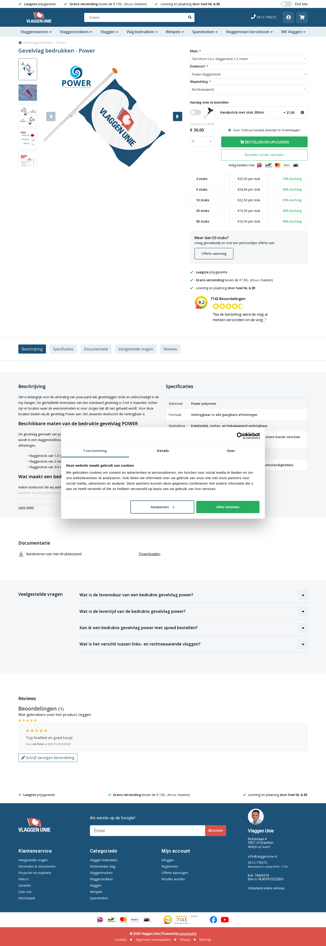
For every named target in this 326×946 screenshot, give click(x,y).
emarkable (188, 933)
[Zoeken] (139, 17)
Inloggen (167, 860)
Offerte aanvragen (174, 873)
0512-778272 (263, 17)
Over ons (25, 892)
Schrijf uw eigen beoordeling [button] (47, 757)
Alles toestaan (228, 507)
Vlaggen (109, 31)
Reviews (170, 349)
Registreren (169, 866)
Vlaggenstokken (76, 31)
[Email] (148, 830)
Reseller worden (173, 879)
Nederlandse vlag (102, 866)
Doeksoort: (199, 66)
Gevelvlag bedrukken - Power (44, 42)
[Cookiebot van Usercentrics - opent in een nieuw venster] (240, 435)
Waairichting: (200, 82)
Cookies (121, 939)
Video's (23, 879)
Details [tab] (163, 450)
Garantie (24, 885)
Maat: (195, 51)
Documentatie (96, 349)
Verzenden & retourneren (36, 866)
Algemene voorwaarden (153, 939)
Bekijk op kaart (259, 846)
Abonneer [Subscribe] (215, 830)
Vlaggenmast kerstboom (249, 31)
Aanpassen (162, 507)
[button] (177, 116)
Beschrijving (32, 349)
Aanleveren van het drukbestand (89, 554)
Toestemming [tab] (95, 450)
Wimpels (175, 31)
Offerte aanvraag (213, 253)
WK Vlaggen (293, 31)
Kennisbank (26, 898)
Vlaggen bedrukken (103, 860)
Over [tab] (231, 450)
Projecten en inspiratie (34, 873)
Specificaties (63, 349)
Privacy (185, 939)
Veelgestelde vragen (135, 349)
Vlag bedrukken (142, 31)
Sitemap (205, 939)
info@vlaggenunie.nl (262, 856)
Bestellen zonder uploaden (264, 155)
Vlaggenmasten (36, 31)
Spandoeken (205, 31)
